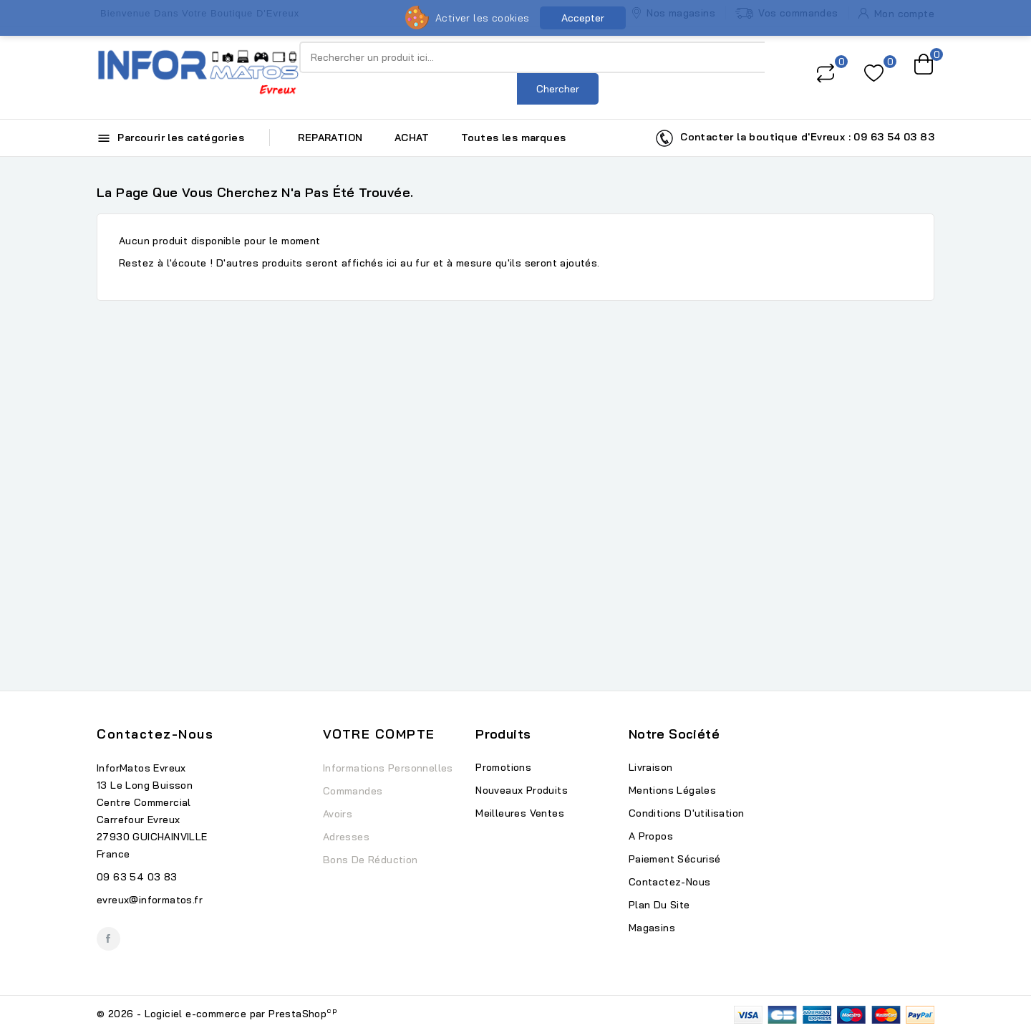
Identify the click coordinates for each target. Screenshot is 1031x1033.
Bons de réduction (370, 859)
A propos (651, 836)
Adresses (346, 836)
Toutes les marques (513, 137)
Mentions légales (672, 790)
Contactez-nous (155, 734)
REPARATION (330, 137)
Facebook (108, 939)
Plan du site (659, 904)
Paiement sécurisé (675, 858)
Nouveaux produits (521, 790)
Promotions (503, 767)
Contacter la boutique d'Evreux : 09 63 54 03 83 (794, 138)
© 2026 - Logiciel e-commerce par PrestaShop (217, 1013)
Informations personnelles (388, 767)
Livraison (651, 767)
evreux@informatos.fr (150, 899)
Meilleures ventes (519, 813)
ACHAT (412, 137)
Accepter (582, 17)
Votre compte (379, 734)
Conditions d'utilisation (687, 813)
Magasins (652, 927)
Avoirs (337, 813)
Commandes (353, 790)
